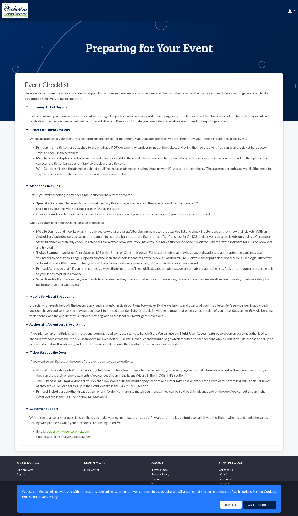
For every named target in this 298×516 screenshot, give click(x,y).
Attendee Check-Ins (44, 186)
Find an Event (25, 470)
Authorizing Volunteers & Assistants (57, 324)
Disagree (231, 504)
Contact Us (226, 470)
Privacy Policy (160, 474)
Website (224, 474)
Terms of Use (159, 470)
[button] (291, 10)
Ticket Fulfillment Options (49, 130)
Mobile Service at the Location (52, 296)
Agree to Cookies (259, 504)
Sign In (21, 474)
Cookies (156, 479)
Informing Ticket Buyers (48, 107)
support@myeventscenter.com (67, 431)
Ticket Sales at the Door (48, 352)
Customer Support (44, 408)
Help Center (91, 470)
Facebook (225, 479)
